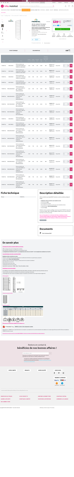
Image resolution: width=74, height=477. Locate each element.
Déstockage (66, 2)
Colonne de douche (41, 399)
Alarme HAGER (3, 425)
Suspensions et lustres (60, 430)
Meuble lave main (41, 407)
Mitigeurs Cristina (3, 451)
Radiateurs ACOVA (4, 397)
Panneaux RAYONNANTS (5, 417)
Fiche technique (13, 50)
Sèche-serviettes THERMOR (23, 403)
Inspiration (54, 2)
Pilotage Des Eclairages (23, 433)
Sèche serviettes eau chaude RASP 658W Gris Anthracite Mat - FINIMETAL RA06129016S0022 (20, 96)
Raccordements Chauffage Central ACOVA (34, 375)
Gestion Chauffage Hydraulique (24, 434)
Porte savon (40, 409)
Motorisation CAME (22, 427)
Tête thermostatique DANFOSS (61, 410)
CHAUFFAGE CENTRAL (61, 396)
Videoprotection (3, 432)
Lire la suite (34, 36)
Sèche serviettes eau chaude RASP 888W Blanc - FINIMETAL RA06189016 (21, 119)
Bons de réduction (18, 384)
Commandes (17, 377)
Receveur (39, 411)
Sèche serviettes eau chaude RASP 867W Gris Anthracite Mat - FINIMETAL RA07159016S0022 (20, 153)
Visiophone (40, 423)
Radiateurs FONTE (4, 410)
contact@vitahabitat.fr (5, 376)
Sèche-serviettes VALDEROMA (24, 406)
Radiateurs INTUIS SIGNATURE (6, 406)
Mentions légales (50, 373)
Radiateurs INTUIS (4, 403)
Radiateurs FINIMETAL (4, 404)
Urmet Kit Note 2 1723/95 (42, 430)
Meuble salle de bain (41, 397)
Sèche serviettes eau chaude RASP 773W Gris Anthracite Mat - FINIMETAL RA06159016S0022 (20, 138)
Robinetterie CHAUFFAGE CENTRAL (62, 409)
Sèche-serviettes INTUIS (23, 399)
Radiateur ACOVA (59, 399)
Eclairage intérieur (59, 423)
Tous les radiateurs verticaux (31, 380)
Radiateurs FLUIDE (4, 411)
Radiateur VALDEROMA (60, 400)
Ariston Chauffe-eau (4, 445)
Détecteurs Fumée (22, 436)
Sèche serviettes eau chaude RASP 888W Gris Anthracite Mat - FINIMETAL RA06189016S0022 (20, 169)
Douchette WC (40, 406)
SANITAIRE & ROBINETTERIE (44, 396)
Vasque (39, 414)
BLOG (7, 2)
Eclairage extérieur (59, 425)
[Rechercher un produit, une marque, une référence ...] (36, 6)
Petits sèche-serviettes (23, 415)
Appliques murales (59, 427)
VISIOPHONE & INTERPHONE (44, 422)
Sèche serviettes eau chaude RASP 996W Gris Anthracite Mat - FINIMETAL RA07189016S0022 (20, 184)
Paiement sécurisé (50, 377)
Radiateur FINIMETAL (59, 402)
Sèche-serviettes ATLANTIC (23, 400)
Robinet (39, 404)
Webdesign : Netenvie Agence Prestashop (47, 457)
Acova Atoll (3, 441)
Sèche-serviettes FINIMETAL (23, 402)
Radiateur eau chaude (60, 397)
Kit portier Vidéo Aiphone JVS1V (43, 432)
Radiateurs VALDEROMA (5, 400)
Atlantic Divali (3, 449)
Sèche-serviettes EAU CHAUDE (24, 409)
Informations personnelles (20, 373)
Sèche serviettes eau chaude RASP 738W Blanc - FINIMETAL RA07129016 (21, 71)
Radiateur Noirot (3, 444)
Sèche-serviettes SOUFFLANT (24, 411)
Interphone (40, 425)
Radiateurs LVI (3, 402)
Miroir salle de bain (41, 402)
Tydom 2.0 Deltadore (22, 425)
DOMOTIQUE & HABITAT (24, 422)
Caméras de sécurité (4, 433)
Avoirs (16, 380)
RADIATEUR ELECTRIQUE (6, 396)
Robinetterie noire (41, 413)
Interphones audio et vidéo (5, 434)
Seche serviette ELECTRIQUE (24, 413)
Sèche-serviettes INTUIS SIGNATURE (25, 404)
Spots (57, 429)
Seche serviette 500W (22, 414)
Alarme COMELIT (3, 427)
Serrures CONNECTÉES (4, 430)
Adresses (16, 382)
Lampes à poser (59, 432)
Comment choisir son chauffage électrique (34, 382)
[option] (2, 22)
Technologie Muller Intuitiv (23, 430)
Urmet (39, 427)
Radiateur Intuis (3, 447)
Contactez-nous (50, 380)
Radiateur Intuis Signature (5, 448)
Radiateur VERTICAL (59, 404)
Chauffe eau (40, 403)
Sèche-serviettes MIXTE (23, 410)
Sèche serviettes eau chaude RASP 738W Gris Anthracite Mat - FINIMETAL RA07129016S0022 (20, 111)
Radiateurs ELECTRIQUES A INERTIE (6, 415)
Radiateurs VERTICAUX (4, 414)
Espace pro (60, 2)
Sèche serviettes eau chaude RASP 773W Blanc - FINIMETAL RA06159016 (21, 77)
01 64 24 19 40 (42, 2)
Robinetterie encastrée (41, 410)
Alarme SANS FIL (3, 429)
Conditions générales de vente (53, 375)
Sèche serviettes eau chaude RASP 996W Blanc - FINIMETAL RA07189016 (21, 124)
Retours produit (18, 375)
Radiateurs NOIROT (4, 399)
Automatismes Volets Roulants (24, 432)
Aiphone (39, 426)
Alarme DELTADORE (4, 426)
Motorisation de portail (23, 426)
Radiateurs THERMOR (4, 409)
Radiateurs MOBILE (4, 413)
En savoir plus (36, 50)
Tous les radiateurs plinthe (31, 377)
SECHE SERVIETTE (23, 396)
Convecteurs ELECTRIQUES (5, 418)
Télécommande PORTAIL (5, 436)
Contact (72, 2)
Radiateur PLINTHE (59, 403)
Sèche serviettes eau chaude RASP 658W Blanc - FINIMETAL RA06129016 (21, 66)
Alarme (2, 423)
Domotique (21, 423)
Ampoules (58, 426)
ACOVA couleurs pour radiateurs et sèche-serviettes (36, 373)
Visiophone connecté (41, 429)
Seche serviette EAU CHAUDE (61, 406)
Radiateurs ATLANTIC (4, 407)
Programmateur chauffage (23, 429)
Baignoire (39, 400)
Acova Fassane (3, 442)
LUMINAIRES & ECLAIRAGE (62, 422)
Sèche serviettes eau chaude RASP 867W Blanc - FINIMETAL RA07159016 (21, 82)
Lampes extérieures (59, 433)
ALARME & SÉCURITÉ (5, 422)
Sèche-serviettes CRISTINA (23, 407)
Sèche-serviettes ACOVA (23, 397)
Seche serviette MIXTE (60, 407)
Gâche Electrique (41, 433)
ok (50, 353)
